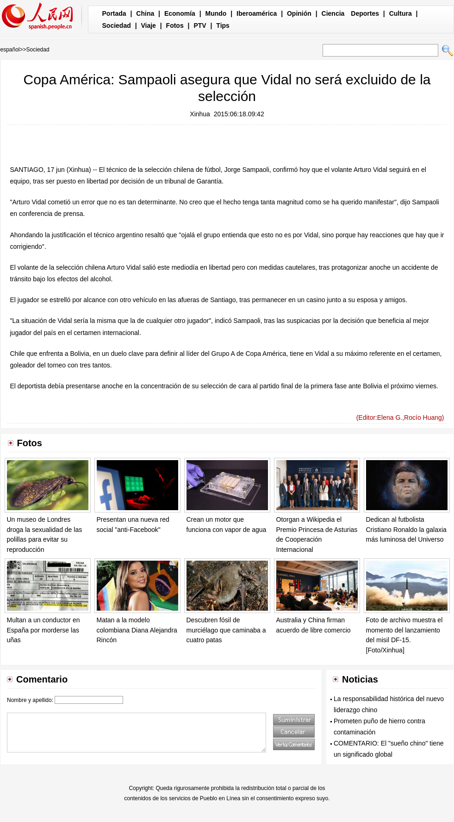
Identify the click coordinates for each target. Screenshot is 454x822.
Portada (114, 13)
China (145, 13)
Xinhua (200, 114)
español (10, 49)
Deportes (365, 13)
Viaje (148, 25)
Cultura (400, 13)
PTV (199, 25)
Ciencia (333, 13)
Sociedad (116, 25)
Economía (179, 13)
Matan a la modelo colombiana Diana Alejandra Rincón (137, 630)
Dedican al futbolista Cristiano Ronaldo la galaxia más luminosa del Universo (406, 529)
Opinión (299, 13)
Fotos (175, 25)
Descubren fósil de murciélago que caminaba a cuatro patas (226, 630)
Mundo (216, 13)
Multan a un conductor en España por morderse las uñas (43, 630)
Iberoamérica (256, 13)
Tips (223, 25)
